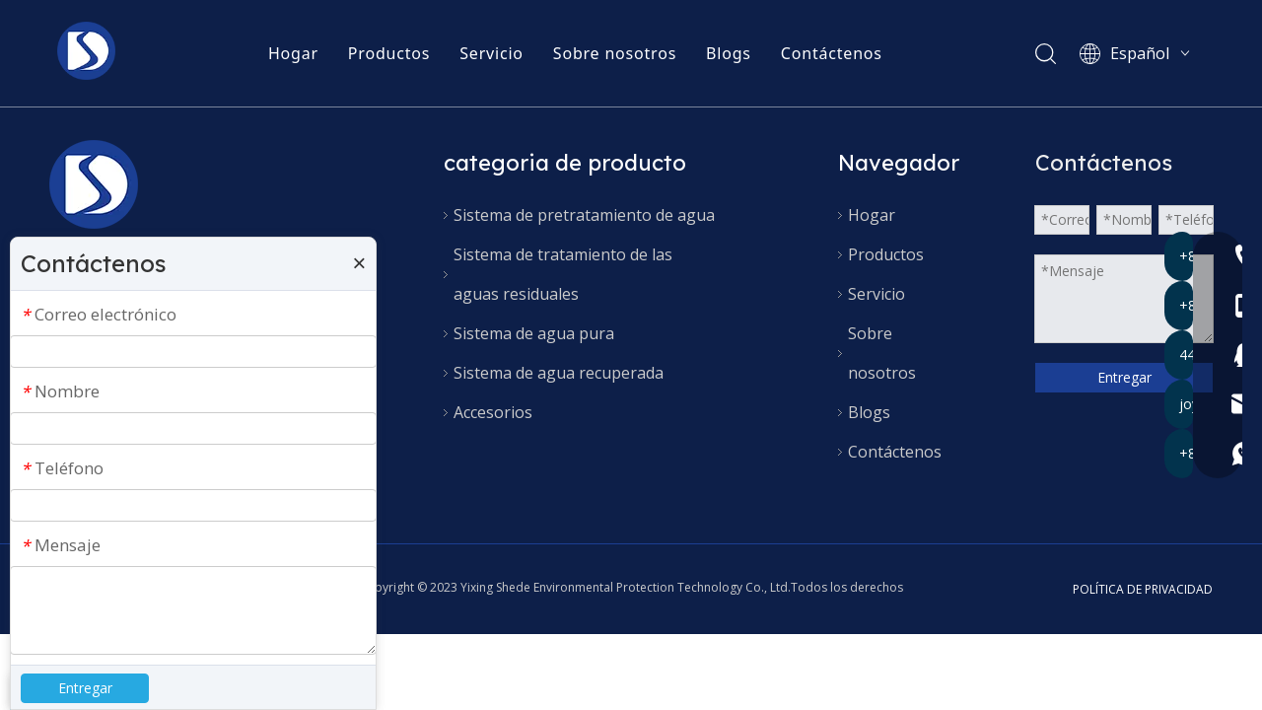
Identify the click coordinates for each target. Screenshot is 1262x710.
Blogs (729, 54)
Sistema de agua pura (534, 333)
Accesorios (493, 412)
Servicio (492, 54)
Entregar (1124, 377)
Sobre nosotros (615, 54)
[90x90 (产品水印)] (93, 184)
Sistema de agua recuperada (559, 373)
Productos (390, 54)
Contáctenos (832, 54)
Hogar (294, 54)
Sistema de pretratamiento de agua (584, 215)
